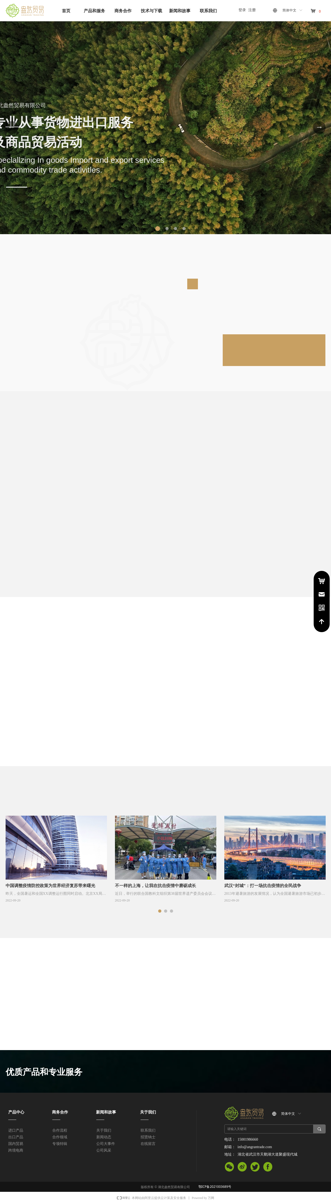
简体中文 (289, 10)
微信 (229, 1168)
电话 (321, 608)
